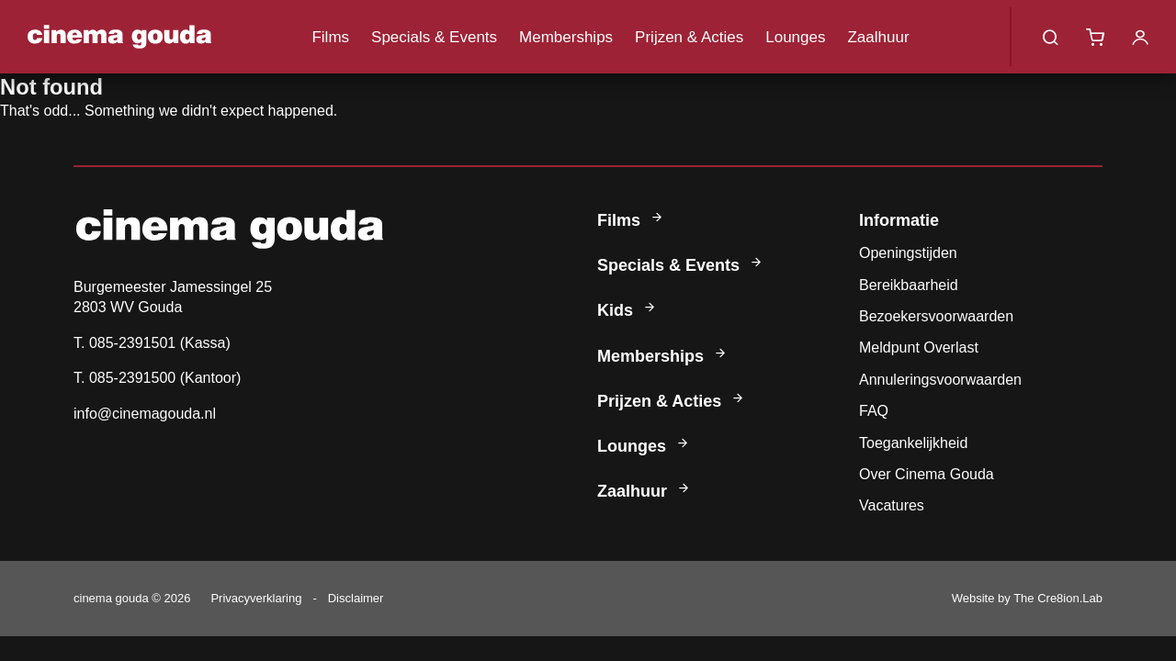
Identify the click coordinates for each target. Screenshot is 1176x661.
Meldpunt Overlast (918, 347)
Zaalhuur (878, 37)
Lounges (795, 37)
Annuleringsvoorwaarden (940, 379)
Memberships (566, 37)
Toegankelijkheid (913, 443)
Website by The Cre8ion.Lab (1027, 598)
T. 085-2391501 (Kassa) (152, 343)
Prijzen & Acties (689, 37)
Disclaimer (356, 598)
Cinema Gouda (119, 36)
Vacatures (891, 505)
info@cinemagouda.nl (145, 413)
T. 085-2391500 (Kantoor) (157, 378)
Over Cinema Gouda (926, 474)
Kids (627, 310)
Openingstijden (908, 253)
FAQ (873, 411)
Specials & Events (434, 37)
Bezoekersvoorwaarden (936, 316)
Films (330, 37)
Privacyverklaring (255, 598)
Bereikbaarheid (908, 285)
